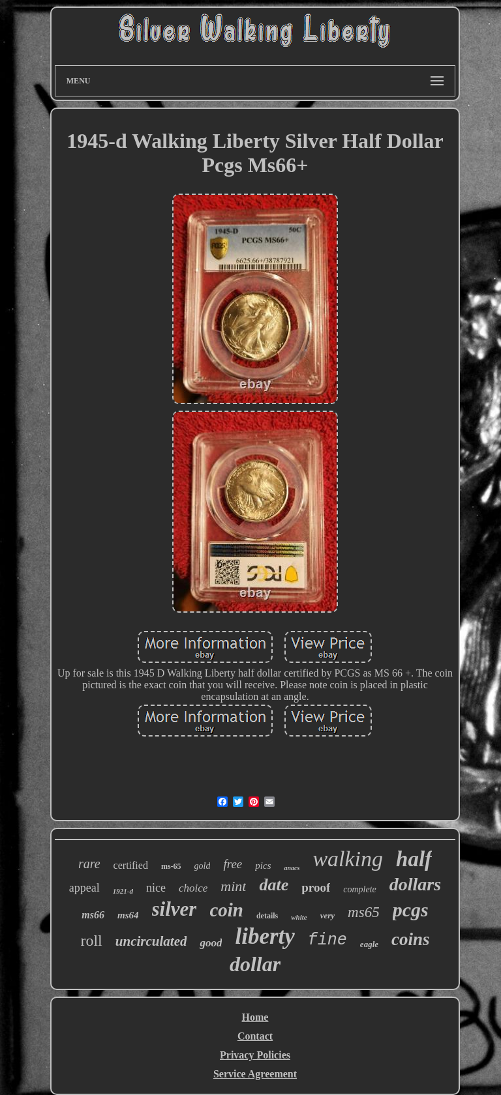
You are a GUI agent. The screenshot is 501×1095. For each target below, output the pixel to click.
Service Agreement (255, 1073)
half (414, 859)
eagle (369, 944)
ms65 (364, 912)
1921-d (123, 891)
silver (174, 909)
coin (226, 909)
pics (263, 865)
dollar (255, 964)
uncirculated (151, 941)
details (267, 915)
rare (89, 863)
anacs (291, 867)
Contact (255, 1036)
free (232, 864)
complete (359, 889)
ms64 (128, 915)
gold (202, 866)
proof (315, 887)
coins (410, 939)
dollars (415, 884)
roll (91, 940)
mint (233, 886)
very (327, 915)
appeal (84, 887)
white (299, 917)
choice (193, 888)
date (273, 884)
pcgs (411, 909)
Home (255, 1017)
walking (347, 859)
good (211, 943)
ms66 (93, 914)
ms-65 (171, 866)
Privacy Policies (255, 1054)
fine (327, 940)
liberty (264, 936)
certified (131, 865)
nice (156, 887)
